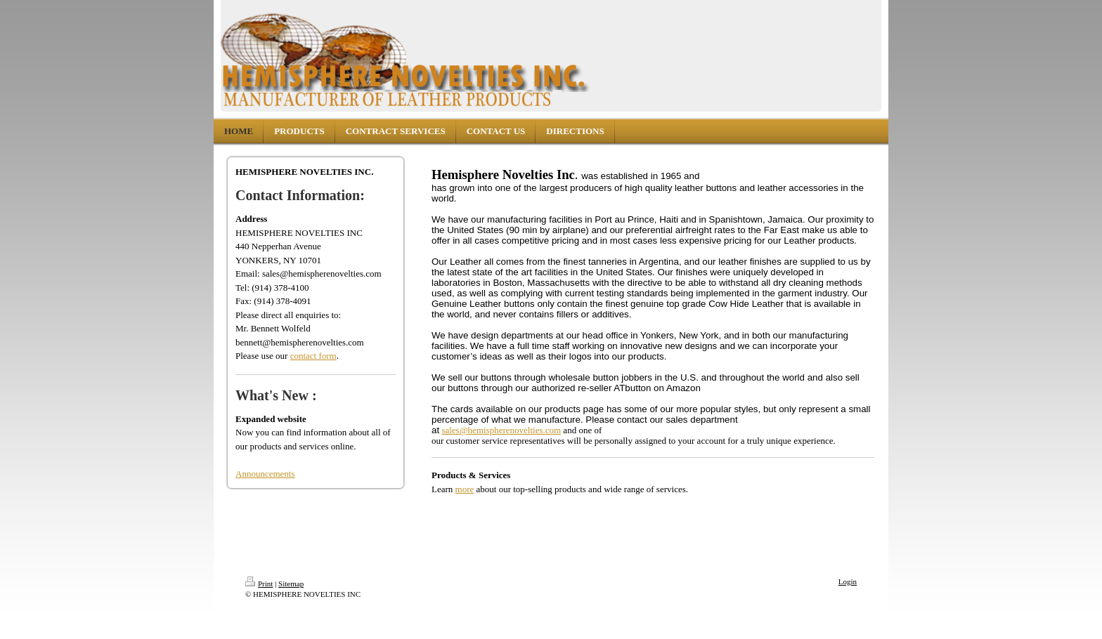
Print (259, 583)
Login (847, 581)
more (464, 489)
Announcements (264, 473)
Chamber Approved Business (503, 538)
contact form (313, 355)
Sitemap (291, 583)
